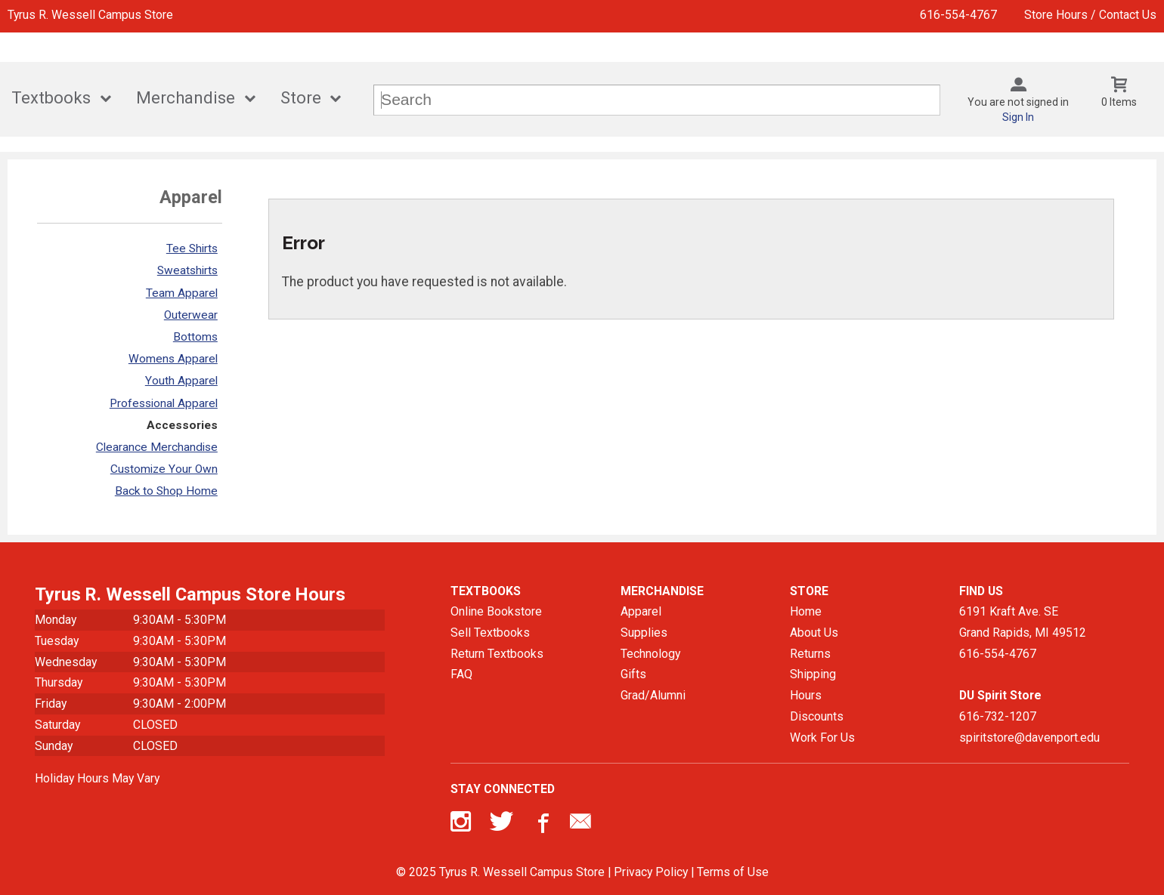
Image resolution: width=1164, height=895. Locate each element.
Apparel (641, 611)
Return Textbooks (496, 654)
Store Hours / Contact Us (1090, 15)
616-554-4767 (958, 15)
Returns (810, 654)
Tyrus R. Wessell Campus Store (90, 15)
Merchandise (185, 97)
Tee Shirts (192, 248)
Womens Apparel (173, 359)
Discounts (817, 716)
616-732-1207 (997, 716)
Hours (806, 695)
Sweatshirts (187, 270)
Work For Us (822, 737)
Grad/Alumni (653, 695)
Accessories (182, 425)
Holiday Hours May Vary (97, 778)
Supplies (644, 632)
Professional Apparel (164, 403)
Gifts (633, 674)
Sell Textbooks (490, 632)
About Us (814, 632)
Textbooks (51, 97)
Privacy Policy (651, 872)
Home (806, 611)
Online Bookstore (496, 611)
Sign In (1018, 117)
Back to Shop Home (166, 491)
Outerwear (191, 315)
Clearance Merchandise (157, 447)
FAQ (461, 674)
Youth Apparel (181, 380)
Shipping (813, 674)
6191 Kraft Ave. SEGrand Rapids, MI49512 (1022, 622)
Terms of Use (733, 872)
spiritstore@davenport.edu (1029, 737)
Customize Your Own (164, 469)
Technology (650, 654)
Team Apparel (182, 293)
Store (300, 97)
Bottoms (195, 337)
